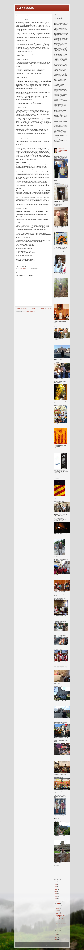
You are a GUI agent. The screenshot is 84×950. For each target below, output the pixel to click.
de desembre (59, 899)
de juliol (58, 908)
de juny (57, 910)
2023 (56, 886)
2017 (56, 894)
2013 (56, 936)
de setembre (58, 905)
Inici (33, 308)
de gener (58, 932)
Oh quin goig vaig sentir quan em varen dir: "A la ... (62, 919)
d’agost (57, 906)
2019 (56, 891)
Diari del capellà (25, 7)
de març (58, 928)
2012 (56, 937)
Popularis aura (59, 913)
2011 (56, 939)
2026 (56, 881)
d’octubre (58, 903)
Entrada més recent (21, 308)
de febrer (58, 930)
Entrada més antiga (45, 308)
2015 (56, 898)
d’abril (57, 926)
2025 (56, 882)
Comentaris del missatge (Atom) (28, 311)
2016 (56, 896)
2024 (56, 884)
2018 (56, 893)
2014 (56, 934)
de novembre (59, 901)
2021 (56, 889)
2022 (56, 888)
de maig (58, 912)
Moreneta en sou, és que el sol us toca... (61, 924)
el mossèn (23, 268)
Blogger (46, 945)
